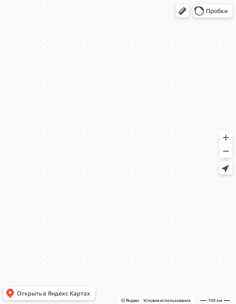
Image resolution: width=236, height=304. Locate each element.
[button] (182, 11)
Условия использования (166, 300)
